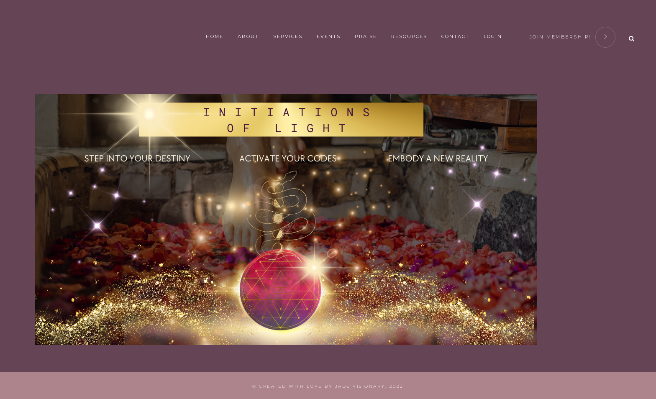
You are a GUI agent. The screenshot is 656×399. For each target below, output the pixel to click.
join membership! (573, 36)
